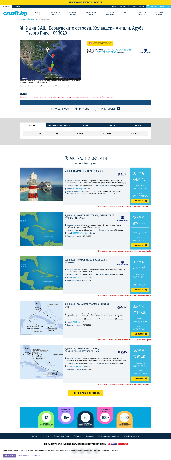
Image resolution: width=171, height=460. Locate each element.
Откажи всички (23, 456)
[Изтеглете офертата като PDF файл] (100, 43)
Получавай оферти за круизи (159, 6)
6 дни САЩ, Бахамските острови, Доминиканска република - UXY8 (82, 350)
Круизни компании (110, 13)
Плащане (77, 436)
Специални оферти (55, 13)
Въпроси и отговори (137, 6)
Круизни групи (38, 13)
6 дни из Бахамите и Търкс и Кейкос (84, 171)
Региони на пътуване (91, 13)
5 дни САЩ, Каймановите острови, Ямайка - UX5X (87, 305)
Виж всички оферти (84, 393)
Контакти (123, 6)
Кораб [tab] (85, 125)
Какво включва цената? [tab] (59, 125)
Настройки (36, 456)
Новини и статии (159, 13)
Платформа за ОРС (131, 436)
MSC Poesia (80, 322)
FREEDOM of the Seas (84, 233)
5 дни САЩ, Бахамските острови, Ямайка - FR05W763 (87, 261)
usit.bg (18, 6)
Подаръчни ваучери (141, 13)
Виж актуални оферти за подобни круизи (85, 109)
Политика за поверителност (109, 436)
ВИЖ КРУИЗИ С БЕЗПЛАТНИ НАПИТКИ (85, 2)
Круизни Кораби (72, 13)
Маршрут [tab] (33, 125)
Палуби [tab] (137, 125)
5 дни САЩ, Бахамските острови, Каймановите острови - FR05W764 (89, 216)
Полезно (125, 12)
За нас (113, 6)
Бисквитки (90, 436)
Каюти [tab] (112, 125)
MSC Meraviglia (82, 189)
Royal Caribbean (121, 50)
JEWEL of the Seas (105, 52)
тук (117, 450)
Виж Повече (139, 201)
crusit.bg (6, 6)
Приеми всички (9, 456)
